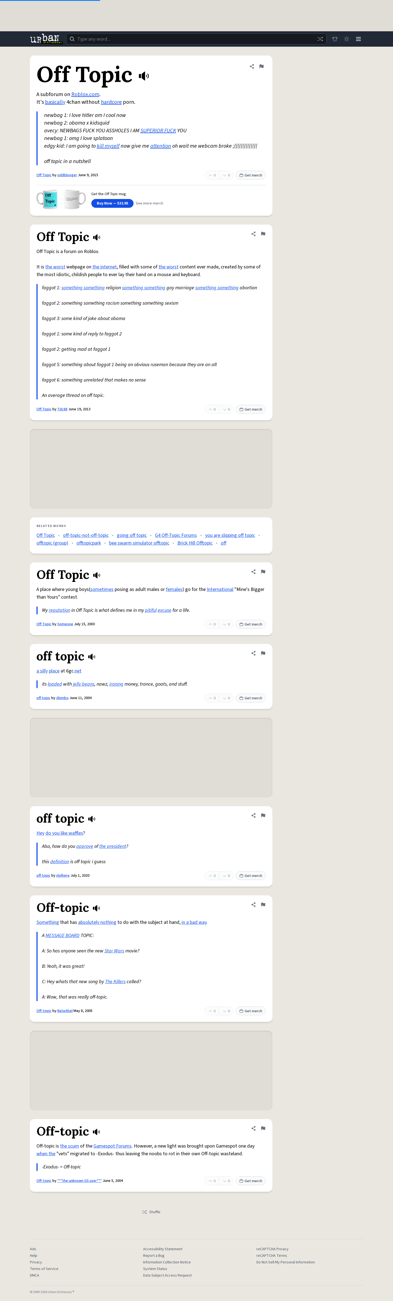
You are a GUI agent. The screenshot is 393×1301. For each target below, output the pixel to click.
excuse (164, 610)
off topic (43, 698)
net (78, 671)
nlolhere (63, 875)
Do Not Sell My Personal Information (285, 1262)
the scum (69, 1146)
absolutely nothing (97, 922)
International (220, 589)
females (174, 589)
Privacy (36, 1262)
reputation (59, 610)
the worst (55, 266)
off (223, 543)
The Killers (115, 981)
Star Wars (114, 950)
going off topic (132, 535)
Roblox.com (85, 94)
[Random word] (319, 39)
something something (83, 287)
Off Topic (44, 175)
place (54, 671)
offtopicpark (89, 543)
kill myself (108, 146)
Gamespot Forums (113, 1146)
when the (45, 1153)
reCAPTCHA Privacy (272, 1249)
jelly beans (83, 684)
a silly (42, 671)
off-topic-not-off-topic (86, 535)
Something (47, 922)
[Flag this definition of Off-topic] (263, 904)
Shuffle (151, 1212)
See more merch (149, 203)
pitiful (151, 610)
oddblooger (67, 175)
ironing (116, 684)
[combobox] (196, 38)
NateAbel (65, 1011)
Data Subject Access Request (167, 1275)
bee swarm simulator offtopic (139, 543)
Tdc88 (62, 409)
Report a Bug (154, 1255)
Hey (40, 833)
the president (112, 846)
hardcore (111, 102)
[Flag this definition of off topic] (263, 653)
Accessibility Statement (162, 1249)
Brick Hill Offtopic (195, 543)
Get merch (250, 175)
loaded (55, 684)
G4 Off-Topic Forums (176, 535)
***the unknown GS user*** (79, 1181)
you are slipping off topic (230, 535)
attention (160, 146)
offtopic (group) (52, 543)
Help (33, 1255)
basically (55, 102)
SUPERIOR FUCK (158, 130)
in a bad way (194, 922)
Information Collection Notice (167, 1262)
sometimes (102, 589)
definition (59, 861)
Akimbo (62, 698)
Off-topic (44, 1011)
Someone (65, 624)
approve (84, 846)
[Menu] (358, 39)
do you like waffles (64, 833)
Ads (33, 1249)
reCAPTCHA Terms (271, 1255)
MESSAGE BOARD (63, 935)
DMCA (34, 1275)
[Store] (334, 39)
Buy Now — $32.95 (112, 203)
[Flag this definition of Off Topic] (261, 66)
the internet (104, 266)
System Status (155, 1269)
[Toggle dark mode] (346, 39)
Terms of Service (44, 1269)
